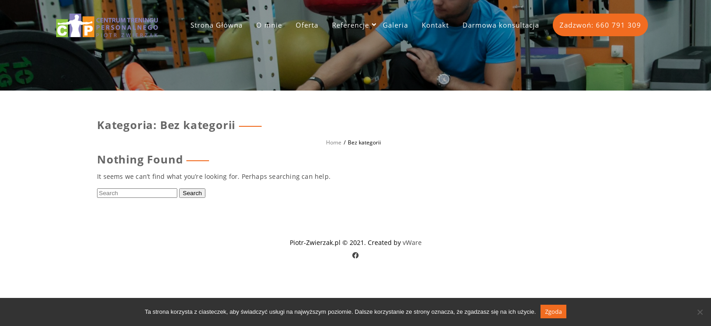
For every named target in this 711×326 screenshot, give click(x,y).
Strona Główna (216, 24)
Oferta (307, 24)
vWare (412, 242)
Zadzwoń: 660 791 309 (600, 24)
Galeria (395, 24)
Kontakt (435, 24)
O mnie (269, 24)
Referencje (350, 24)
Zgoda (553, 311)
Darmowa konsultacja (501, 24)
